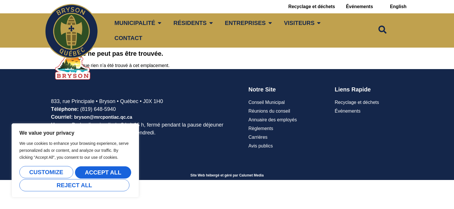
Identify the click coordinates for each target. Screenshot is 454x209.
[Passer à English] (398, 6)
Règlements (260, 128)
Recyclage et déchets (310, 6)
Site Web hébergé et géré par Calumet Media (226, 175)
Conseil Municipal (266, 102)
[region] (75, 161)
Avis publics (260, 145)
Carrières (258, 137)
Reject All (102, 173)
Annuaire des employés (272, 119)
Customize (46, 173)
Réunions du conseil (269, 111)
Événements (358, 6)
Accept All (75, 185)
